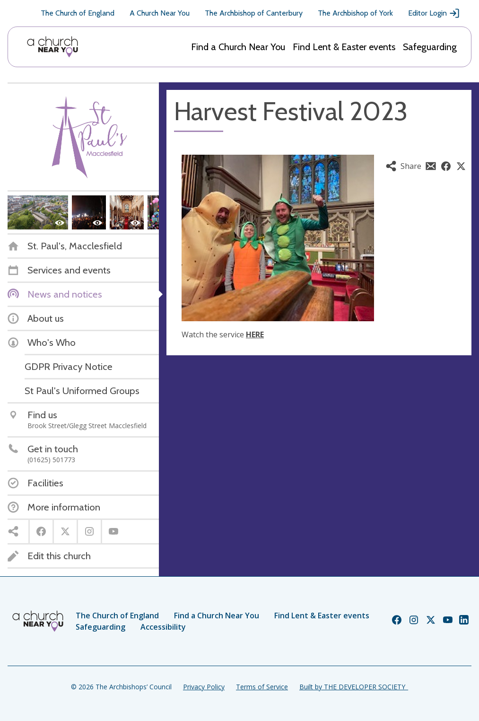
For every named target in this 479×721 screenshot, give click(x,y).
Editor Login (434, 13)
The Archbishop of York (355, 13)
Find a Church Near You (238, 47)
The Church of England (77, 13)
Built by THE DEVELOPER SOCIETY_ (353, 686)
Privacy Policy (204, 686)
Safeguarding (430, 47)
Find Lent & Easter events (344, 47)
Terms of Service (262, 686)
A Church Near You (160, 13)
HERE (255, 334)
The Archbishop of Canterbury (254, 13)
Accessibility (163, 627)
